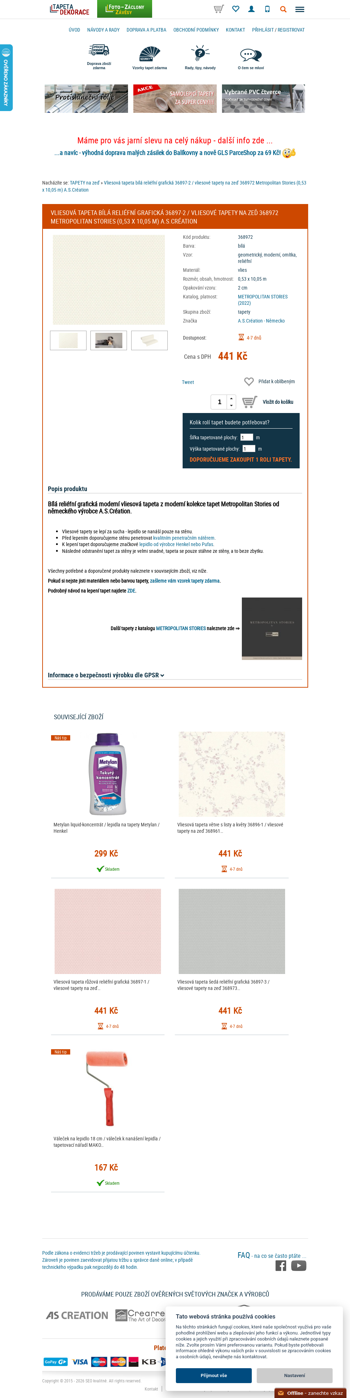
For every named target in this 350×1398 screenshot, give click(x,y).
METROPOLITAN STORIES (181, 628)
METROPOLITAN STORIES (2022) (263, 299)
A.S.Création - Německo (261, 320)
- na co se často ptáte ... (272, 1256)
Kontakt (235, 29)
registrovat (291, 29)
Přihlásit (263, 29)
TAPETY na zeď (85, 182)
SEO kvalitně (96, 1380)
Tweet (188, 382)
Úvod (74, 29)
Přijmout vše (214, 1375)
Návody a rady (103, 29)
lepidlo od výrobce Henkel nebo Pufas (176, 544)
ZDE (131, 590)
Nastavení (294, 1375)
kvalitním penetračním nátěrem (184, 537)
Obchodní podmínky (196, 29)
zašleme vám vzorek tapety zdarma (185, 580)
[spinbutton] (220, 402)
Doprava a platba (146, 29)
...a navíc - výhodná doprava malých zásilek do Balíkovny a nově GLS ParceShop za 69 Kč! (167, 152)
